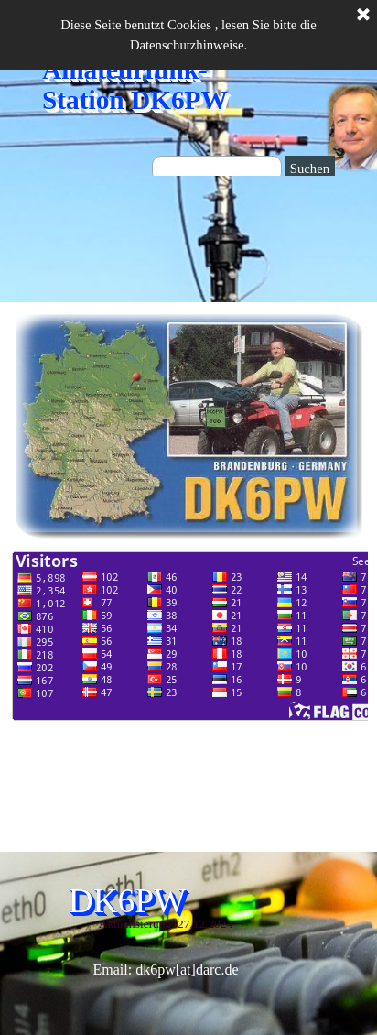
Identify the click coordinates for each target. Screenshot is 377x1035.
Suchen (309, 168)
